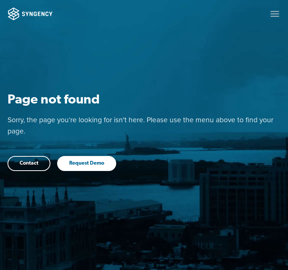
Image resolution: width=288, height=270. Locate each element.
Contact (29, 163)
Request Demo (86, 163)
